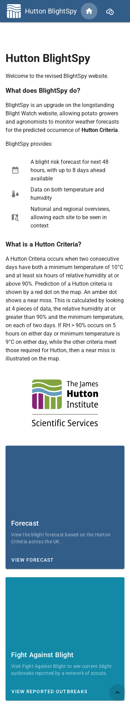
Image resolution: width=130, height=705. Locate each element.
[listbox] (65, 194)
